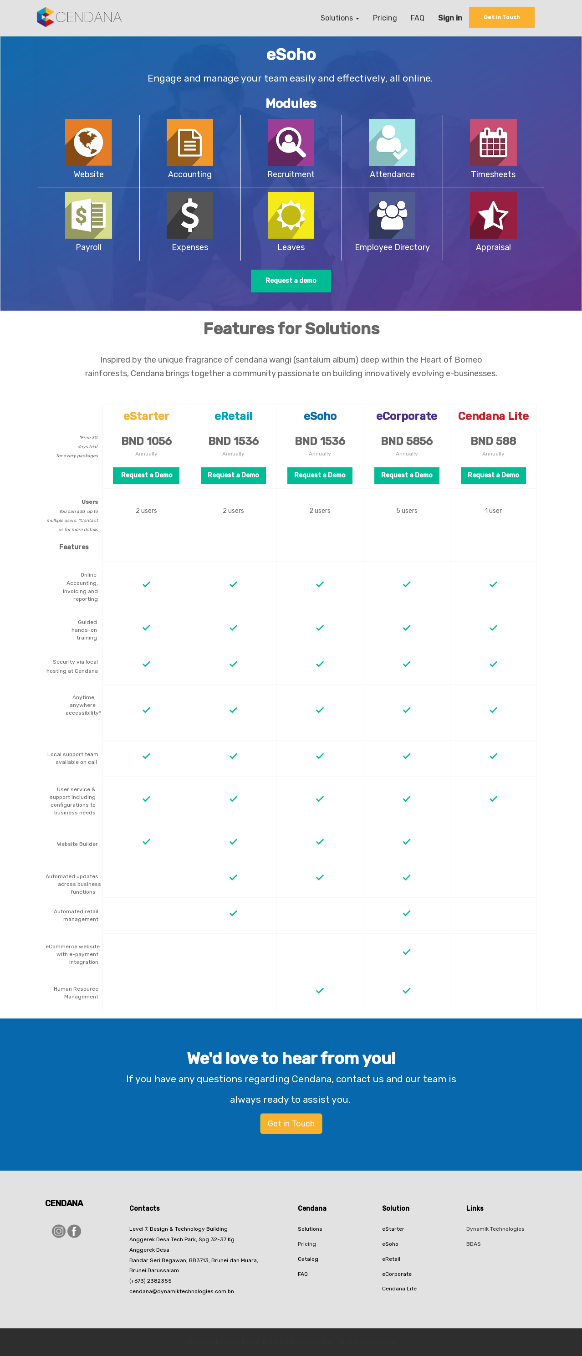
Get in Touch (291, 1124)
